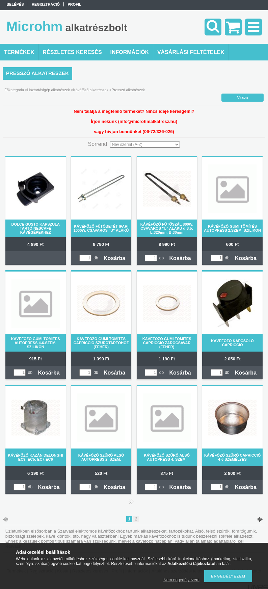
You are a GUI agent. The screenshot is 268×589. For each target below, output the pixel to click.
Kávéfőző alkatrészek (91, 90)
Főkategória (14, 90)
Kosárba (114, 258)
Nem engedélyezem (181, 580)
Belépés (15, 4)
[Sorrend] (145, 145)
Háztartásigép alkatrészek (48, 90)
